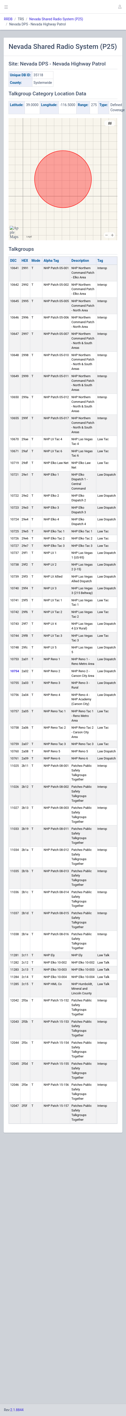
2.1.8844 (17, 1410)
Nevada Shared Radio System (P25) (56, 19)
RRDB (8, 19)
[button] (119, 6)
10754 (14, 671)
